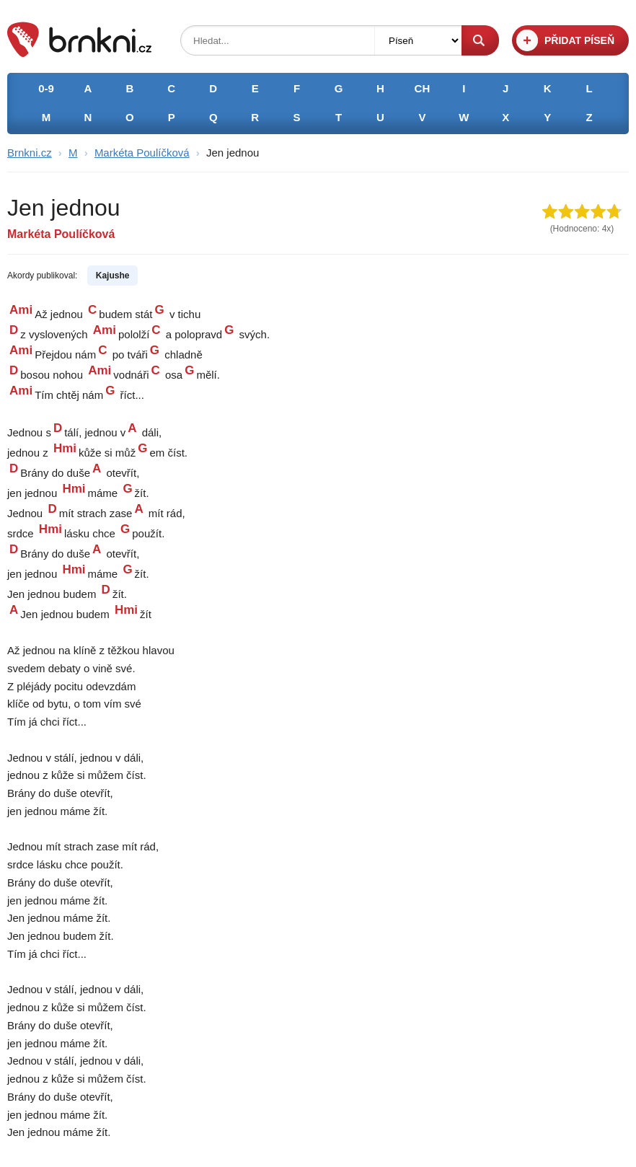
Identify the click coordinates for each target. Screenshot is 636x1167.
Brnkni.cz (29, 152)
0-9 (46, 88)
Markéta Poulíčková (142, 152)
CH (422, 88)
